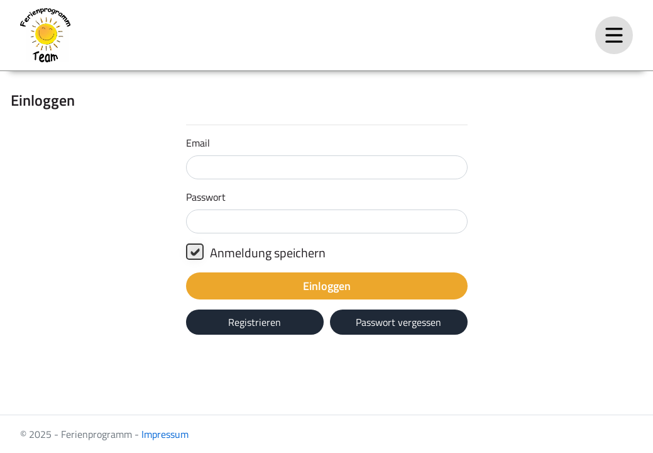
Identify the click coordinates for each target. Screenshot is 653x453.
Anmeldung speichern (256, 252)
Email (198, 142)
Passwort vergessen (398, 322)
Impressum (165, 434)
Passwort (206, 196)
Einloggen (327, 285)
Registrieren (254, 322)
